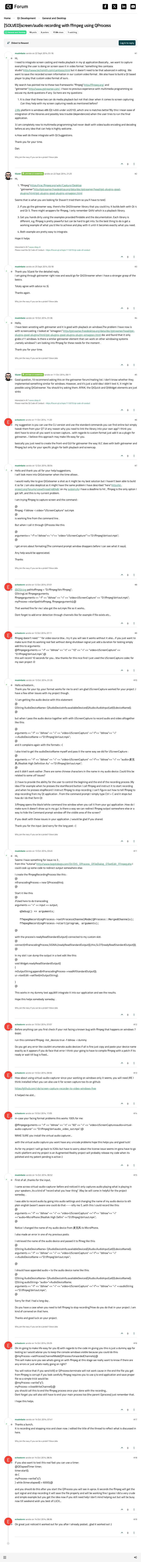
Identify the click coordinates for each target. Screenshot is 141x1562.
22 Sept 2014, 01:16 (44, 53)
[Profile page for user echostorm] (8, 422)
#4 (136, 318)
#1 (136, 53)
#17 (135, 1419)
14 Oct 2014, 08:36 (43, 1519)
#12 (135, 1024)
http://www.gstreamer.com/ (44, 89)
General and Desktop (15, 32)
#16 (135, 1343)
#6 (136, 419)
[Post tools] (134, 163)
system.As (73, 489)
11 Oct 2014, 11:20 (43, 419)
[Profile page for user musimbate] (8, 56)
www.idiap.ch (34, 247)
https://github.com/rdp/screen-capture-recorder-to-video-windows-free (55, 1088)
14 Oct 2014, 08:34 (43, 1457)
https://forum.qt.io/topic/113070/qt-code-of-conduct (68, 250)
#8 (136, 584)
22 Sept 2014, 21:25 (62, 173)
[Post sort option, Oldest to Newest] (17, 42)
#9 (136, 633)
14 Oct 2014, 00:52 (43, 1175)
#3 (136, 266)
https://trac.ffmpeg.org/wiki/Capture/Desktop (55, 185)
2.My (17, 110)
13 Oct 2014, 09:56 (43, 1072)
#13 (135, 1072)
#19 (135, 1519)
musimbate (20, 53)
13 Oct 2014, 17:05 (43, 1113)
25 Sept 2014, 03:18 (44, 266)
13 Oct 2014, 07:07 (43, 1024)
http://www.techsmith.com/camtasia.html (46, 70)
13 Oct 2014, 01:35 (43, 680)
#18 (135, 1457)
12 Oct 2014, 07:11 (43, 633)
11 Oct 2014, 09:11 (62, 374)
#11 (135, 851)
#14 (135, 1113)
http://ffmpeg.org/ (94, 85)
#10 (135, 680)
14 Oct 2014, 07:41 (43, 1419)
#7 (136, 465)
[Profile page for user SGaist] (8, 176)
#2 (136, 173)
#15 (135, 1175)
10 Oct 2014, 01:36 (43, 318)
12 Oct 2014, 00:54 (43, 465)
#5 (136, 374)
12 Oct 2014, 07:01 (43, 584)
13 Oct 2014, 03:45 (43, 851)
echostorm (20, 419)
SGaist (18, 173)
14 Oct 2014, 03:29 (43, 1343)
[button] (4, 1557)
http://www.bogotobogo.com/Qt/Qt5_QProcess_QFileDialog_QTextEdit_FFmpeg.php (84, 864)
